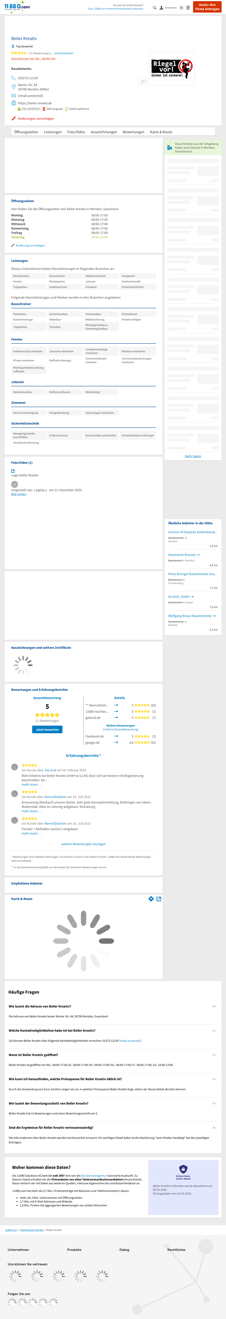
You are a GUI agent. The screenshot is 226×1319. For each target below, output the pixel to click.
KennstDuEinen (56, 797)
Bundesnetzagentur (94, 1175)
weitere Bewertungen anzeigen (83, 844)
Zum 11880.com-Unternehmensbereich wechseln (115, 8)
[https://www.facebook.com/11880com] (12, 1302)
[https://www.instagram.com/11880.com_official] (22, 1302)
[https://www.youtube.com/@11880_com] (53, 1302)
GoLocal (50, 770)
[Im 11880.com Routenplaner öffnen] (151, 898)
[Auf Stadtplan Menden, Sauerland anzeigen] (159, 898)
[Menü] (189, 7)
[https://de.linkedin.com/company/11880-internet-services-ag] (43, 1302)
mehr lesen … (32, 784)
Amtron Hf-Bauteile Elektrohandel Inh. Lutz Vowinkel (193, 532)
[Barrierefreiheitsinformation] (183, 7)
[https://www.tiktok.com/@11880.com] (32, 1302)
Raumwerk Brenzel (182, 554)
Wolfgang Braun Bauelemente (190, 616)
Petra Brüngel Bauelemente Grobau (193, 574)
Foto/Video (76, 131)
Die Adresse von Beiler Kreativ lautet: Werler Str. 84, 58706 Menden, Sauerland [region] (58, 1016)
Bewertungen (133, 131)
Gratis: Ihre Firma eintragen (207, 6)
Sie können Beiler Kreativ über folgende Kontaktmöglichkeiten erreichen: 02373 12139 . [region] (75, 1040)
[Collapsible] (214, 1006)
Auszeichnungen (104, 131)
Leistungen (53, 131)
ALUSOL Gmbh (178, 596)
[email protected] (130, 1040)
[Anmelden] (170, 7)
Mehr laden (193, 456)
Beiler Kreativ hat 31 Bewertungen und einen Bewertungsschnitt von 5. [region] (53, 1113)
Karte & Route (161, 131)
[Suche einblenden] (156, 7)
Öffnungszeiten (26, 131)
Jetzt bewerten (47, 729)
